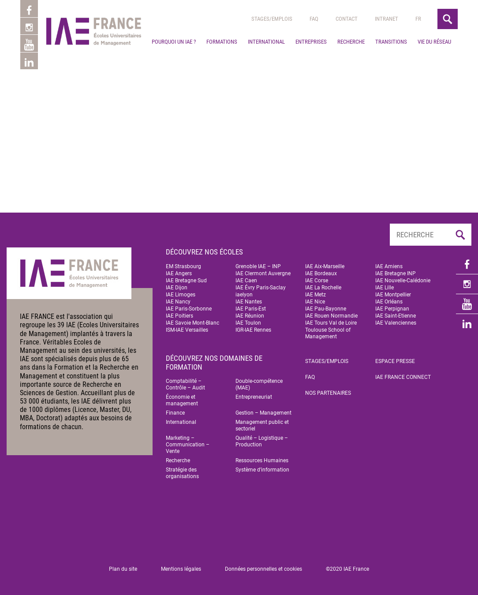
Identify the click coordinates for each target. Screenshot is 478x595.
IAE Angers (179, 273)
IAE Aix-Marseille (324, 266)
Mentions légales (181, 569)
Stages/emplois (271, 18)
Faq (314, 18)
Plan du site (123, 569)
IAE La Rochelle (323, 287)
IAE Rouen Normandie (331, 316)
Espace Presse (395, 361)
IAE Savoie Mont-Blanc (192, 323)
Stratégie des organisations (182, 473)
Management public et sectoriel (262, 425)
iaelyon (244, 295)
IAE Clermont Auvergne (263, 273)
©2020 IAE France (347, 569)
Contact (347, 18)
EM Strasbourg (183, 266)
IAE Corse (316, 280)
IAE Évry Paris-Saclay (260, 287)
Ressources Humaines (261, 460)
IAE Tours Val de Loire (331, 323)
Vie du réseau (434, 41)
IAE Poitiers (179, 316)
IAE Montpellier (393, 295)
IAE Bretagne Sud (186, 280)
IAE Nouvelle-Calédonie (402, 280)
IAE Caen (246, 280)
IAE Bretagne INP (395, 273)
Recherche (351, 41)
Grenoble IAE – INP (258, 266)
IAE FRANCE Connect (403, 377)
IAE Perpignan (392, 309)
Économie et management (182, 400)
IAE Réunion (249, 316)
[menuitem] (418, 19)
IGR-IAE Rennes (253, 330)
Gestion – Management (263, 413)
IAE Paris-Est (250, 309)
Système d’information (262, 470)
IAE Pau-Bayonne (325, 309)
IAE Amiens (389, 266)
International (266, 41)
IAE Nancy (178, 302)
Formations (221, 41)
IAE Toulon (248, 323)
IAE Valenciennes (395, 323)
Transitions (391, 41)
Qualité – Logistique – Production (261, 441)
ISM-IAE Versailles (187, 330)
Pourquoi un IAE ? (174, 41)
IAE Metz (315, 295)
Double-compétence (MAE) (259, 384)
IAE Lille (384, 287)
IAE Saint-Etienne (395, 316)
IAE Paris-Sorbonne (189, 309)
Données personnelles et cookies (263, 569)
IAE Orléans (389, 302)
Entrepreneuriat (253, 397)
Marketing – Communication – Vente (187, 444)
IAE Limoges (180, 295)
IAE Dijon (176, 287)
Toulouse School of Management (328, 333)
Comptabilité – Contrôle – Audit (185, 384)
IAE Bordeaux (321, 273)
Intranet (386, 18)
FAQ (310, 377)
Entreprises (311, 41)
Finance (175, 413)
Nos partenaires (328, 393)
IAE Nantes (248, 302)
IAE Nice (315, 302)
